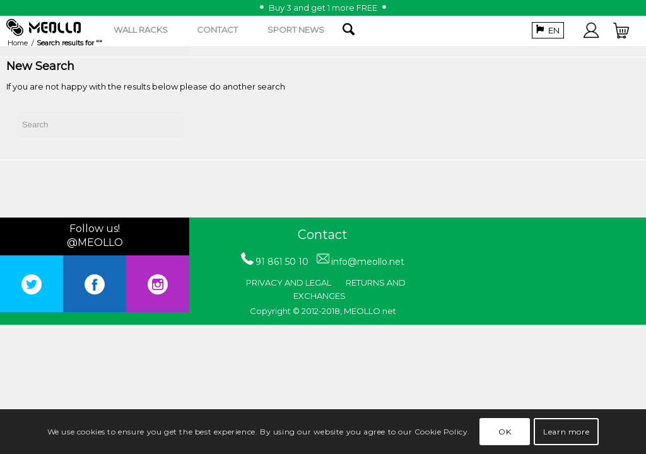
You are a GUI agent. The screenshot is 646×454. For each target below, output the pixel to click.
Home (18, 42)
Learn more (566, 431)
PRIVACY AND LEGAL (288, 282)
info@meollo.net (367, 261)
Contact (323, 234)
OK (504, 431)
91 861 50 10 (281, 261)
